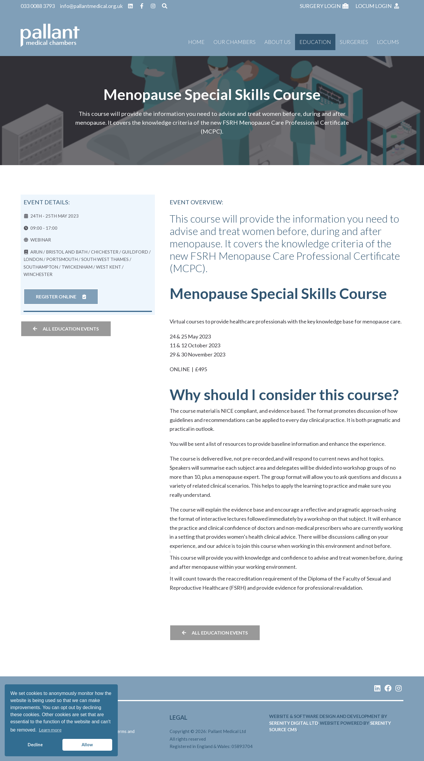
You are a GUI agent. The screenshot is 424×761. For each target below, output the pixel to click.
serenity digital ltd (293, 723)
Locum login (377, 6)
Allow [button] (87, 744)
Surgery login (324, 6)
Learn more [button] (50, 729)
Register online (61, 296)
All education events (66, 328)
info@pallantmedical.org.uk (91, 6)
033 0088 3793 (38, 6)
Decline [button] (35, 744)
